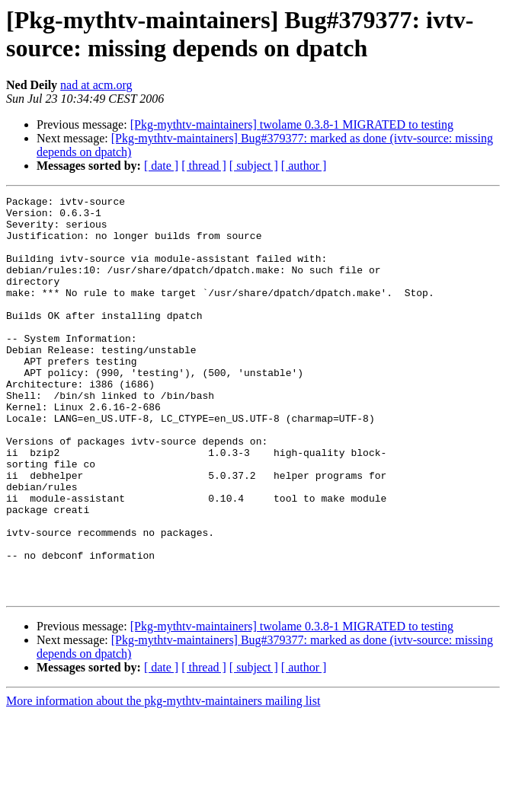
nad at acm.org (96, 84)
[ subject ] (253, 165)
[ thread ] (203, 165)
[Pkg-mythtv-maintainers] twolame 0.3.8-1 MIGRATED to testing (291, 124)
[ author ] (304, 165)
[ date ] (161, 165)
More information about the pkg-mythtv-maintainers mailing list (163, 780)
